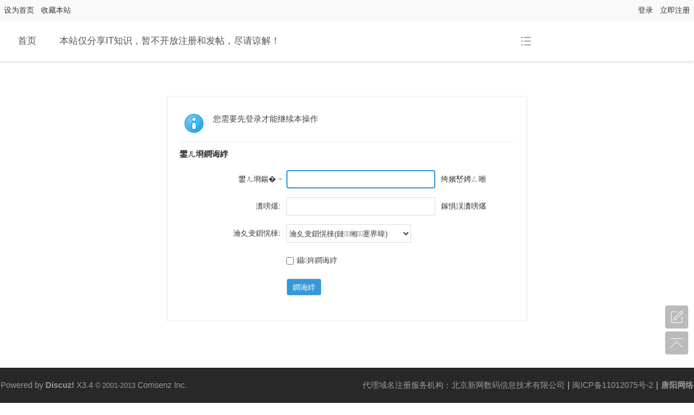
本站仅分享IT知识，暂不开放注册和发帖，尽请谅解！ (169, 41)
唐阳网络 (677, 385)
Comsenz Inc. (162, 385)
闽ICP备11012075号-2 (612, 385)
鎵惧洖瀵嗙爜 (463, 206)
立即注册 (675, 10)
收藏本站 (56, 10)
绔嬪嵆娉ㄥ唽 (463, 179)
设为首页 (19, 10)
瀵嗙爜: (268, 206)
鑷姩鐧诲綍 (311, 260)
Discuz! (60, 385)
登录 (645, 10)
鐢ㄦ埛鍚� (257, 179)
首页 (27, 41)
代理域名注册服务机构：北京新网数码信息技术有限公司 (464, 385)
